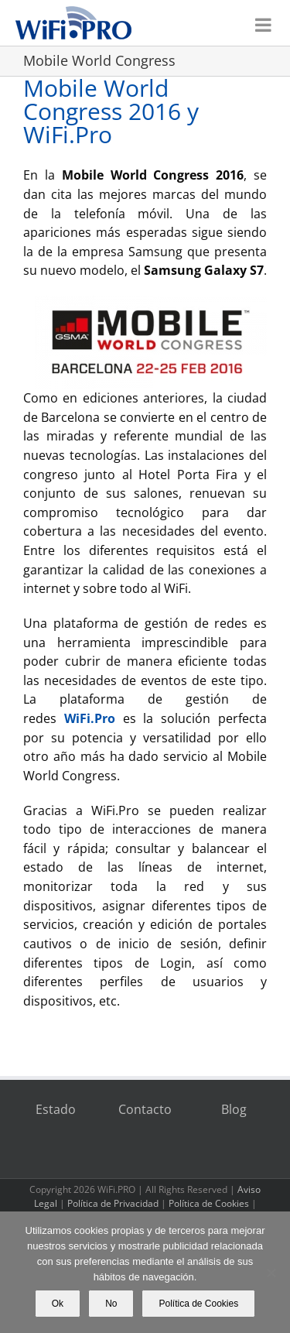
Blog (234, 1109)
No (111, 1303)
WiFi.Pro (89, 718)
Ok (57, 1303)
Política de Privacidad (113, 1203)
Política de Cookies (209, 1203)
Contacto (145, 1109)
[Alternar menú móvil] (264, 20)
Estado (56, 1109)
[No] (270, 1272)
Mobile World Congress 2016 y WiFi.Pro (111, 111)
